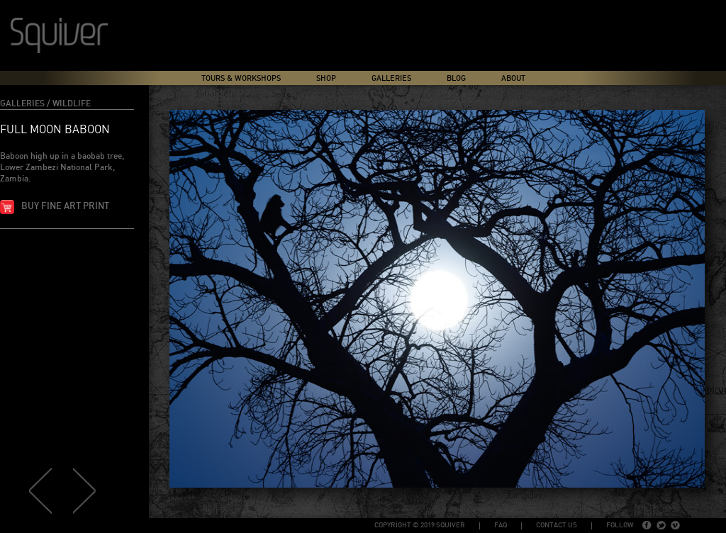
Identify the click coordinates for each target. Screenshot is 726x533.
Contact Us (556, 525)
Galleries (391, 78)
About (513, 78)
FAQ (500, 525)
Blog (456, 78)
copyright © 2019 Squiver (419, 525)
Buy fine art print (65, 206)
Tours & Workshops (241, 78)
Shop (326, 78)
